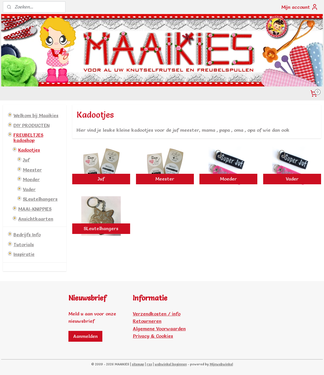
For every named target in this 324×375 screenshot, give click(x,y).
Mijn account (299, 7)
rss (149, 364)
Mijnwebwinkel (221, 364)
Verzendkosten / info (156, 314)
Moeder (31, 179)
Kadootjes (29, 150)
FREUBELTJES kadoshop (28, 137)
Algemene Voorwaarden (159, 328)
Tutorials (23, 244)
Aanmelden (85, 336)
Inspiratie (24, 254)
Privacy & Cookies (153, 336)
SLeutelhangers (40, 199)
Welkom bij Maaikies (35, 115)
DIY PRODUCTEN (31, 125)
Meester (32, 170)
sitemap (138, 364)
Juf (26, 160)
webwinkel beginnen (171, 364)
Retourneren (147, 321)
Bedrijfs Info (27, 234)
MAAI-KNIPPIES (34, 209)
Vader (29, 189)
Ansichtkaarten (35, 219)
